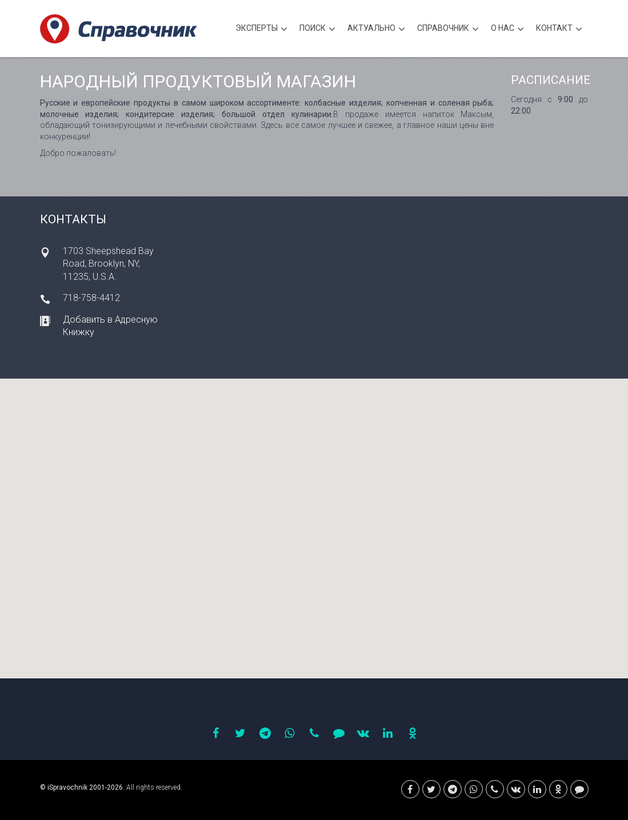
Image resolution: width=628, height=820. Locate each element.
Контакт (559, 29)
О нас (507, 29)
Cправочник (448, 29)
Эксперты (261, 29)
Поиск (317, 29)
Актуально (376, 29)
